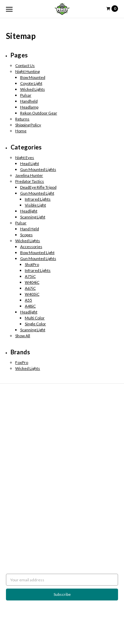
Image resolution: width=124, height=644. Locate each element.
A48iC (30, 306)
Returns (22, 118)
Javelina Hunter (29, 175)
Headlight (28, 211)
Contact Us (25, 65)
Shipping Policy (28, 124)
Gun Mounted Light (37, 193)
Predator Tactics (29, 181)
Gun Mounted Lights (38, 169)
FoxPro (21, 362)
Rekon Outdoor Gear (38, 113)
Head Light (29, 163)
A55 (28, 300)
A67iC (30, 288)
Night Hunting (27, 71)
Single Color (35, 323)
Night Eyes (24, 157)
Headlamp (29, 107)
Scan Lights (15, 493)
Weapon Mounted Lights (27, 499)
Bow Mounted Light (37, 252)
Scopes (26, 234)
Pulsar (25, 95)
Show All (22, 335)
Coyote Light (31, 83)
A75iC (30, 276)
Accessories (31, 246)
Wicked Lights (32, 89)
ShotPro (32, 264)
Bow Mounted (32, 77)
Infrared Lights (38, 199)
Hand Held (29, 228)
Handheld (29, 101)
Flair (98, 623)
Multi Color (35, 317)
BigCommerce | (57, 623)
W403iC (32, 294)
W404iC (32, 282)
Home (20, 130)
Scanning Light (32, 216)
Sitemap (13, 431)
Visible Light (35, 205)
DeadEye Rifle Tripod (38, 187)
